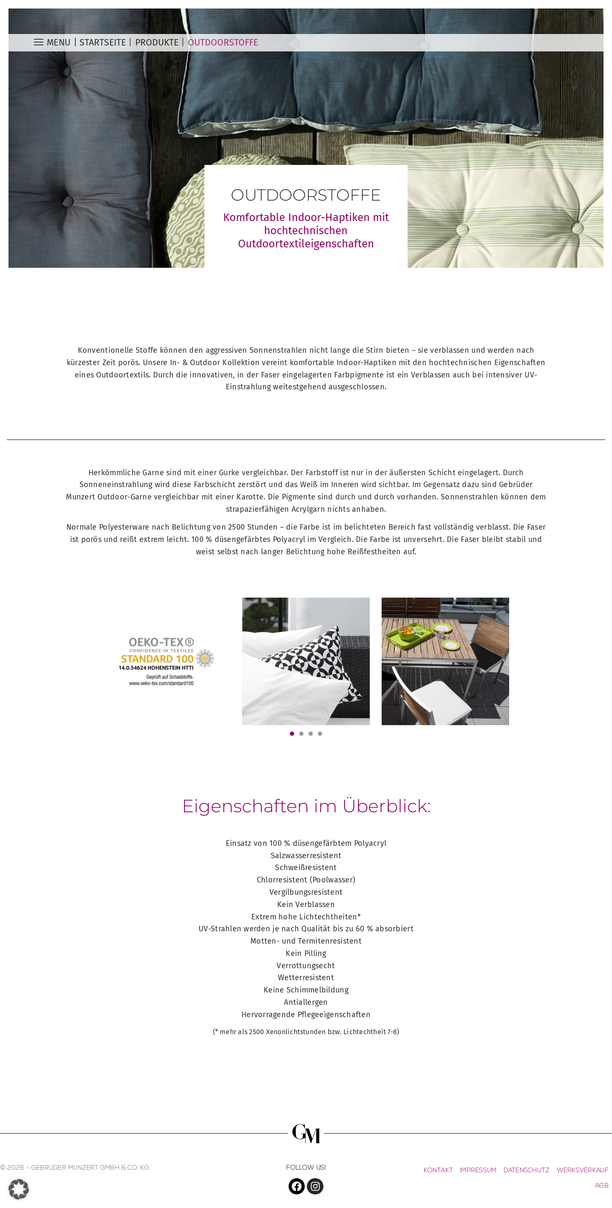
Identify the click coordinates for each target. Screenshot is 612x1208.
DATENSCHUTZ (527, 1171)
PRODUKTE (156, 42)
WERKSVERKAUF (583, 1171)
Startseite (102, 42)
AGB (602, 1186)
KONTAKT (438, 1171)
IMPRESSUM (478, 1171)
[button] (292, 734)
